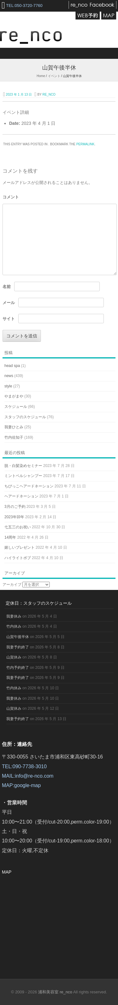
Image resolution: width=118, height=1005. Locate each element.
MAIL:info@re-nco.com (27, 776)
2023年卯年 (14, 517)
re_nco (49, 94)
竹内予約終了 (17, 667)
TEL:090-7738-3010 (24, 766)
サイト (9, 318)
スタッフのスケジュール (25, 417)
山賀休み (13, 657)
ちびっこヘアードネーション (28, 486)
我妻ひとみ (13, 427)
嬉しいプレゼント (19, 547)
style (8, 386)
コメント (11, 197)
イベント (54, 76)
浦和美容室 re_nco (55, 992)
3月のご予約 (14, 506)
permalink (85, 144)
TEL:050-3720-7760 (24, 5)
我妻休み (13, 616)
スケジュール (15, 406)
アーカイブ (12, 584)
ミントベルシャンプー (23, 476)
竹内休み (13, 626)
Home (41, 76)
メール (9, 302)
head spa (12, 366)
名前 (7, 286)
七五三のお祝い (17, 527)
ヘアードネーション (21, 496)
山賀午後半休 (17, 637)
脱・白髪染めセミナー (23, 466)
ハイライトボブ (17, 558)
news (8, 376)
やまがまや (13, 396)
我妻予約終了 (17, 647)
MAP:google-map (21, 785)
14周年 (10, 537)
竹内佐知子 (13, 437)
